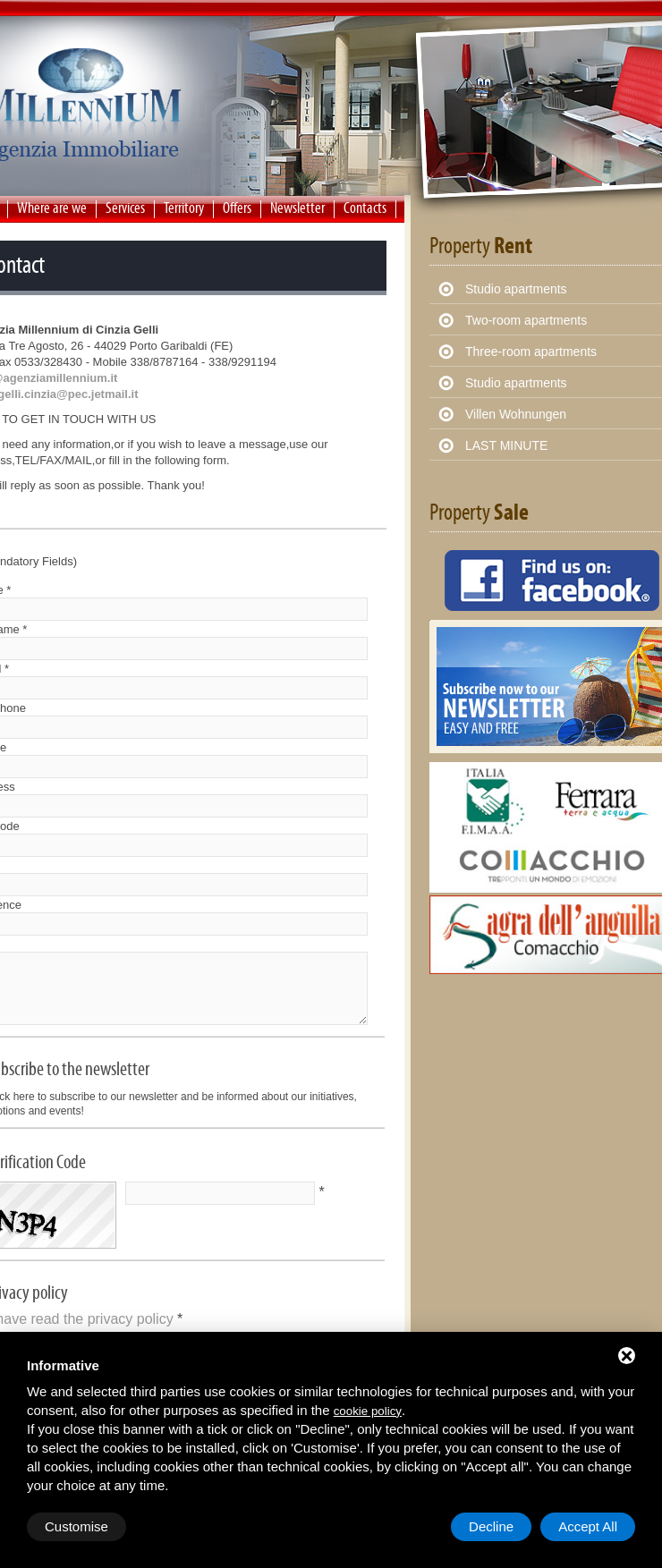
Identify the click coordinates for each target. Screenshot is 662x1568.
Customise (76, 1526)
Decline (491, 1526)
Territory (184, 208)
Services (125, 208)
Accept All (587, 1526)
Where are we (52, 208)
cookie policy (368, 1411)
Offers (237, 208)
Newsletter (297, 208)
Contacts (365, 208)
